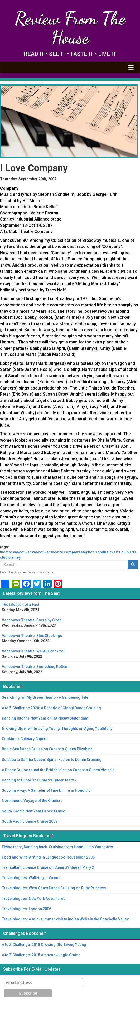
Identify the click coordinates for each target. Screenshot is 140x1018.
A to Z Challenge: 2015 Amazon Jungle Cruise (41, 955)
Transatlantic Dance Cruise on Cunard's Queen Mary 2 (48, 867)
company (72, 552)
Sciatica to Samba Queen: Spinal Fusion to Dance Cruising (52, 759)
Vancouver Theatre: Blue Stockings (32, 635)
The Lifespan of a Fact (20, 604)
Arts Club (121, 552)
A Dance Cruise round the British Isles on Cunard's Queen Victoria (58, 770)
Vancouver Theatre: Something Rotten (34, 667)
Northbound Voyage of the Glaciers (32, 801)
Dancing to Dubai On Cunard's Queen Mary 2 (39, 780)
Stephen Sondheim (97, 552)
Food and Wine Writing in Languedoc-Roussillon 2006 (48, 857)
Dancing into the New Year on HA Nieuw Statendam (45, 718)
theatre (6, 552)
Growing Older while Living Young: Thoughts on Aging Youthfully (57, 728)
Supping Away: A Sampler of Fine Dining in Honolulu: (47, 790)
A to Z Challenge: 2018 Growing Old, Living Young (44, 944)
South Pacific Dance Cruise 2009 (29, 821)
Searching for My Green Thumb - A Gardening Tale (45, 697)
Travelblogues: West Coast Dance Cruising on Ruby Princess (54, 888)
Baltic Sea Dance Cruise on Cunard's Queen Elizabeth (47, 749)
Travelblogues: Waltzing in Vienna (31, 878)
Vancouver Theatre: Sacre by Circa (31, 620)
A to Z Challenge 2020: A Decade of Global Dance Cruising (51, 708)
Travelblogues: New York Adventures (33, 898)
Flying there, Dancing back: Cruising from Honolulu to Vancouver (57, 847)
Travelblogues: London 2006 (26, 909)
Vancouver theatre (47, 552)
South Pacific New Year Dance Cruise (33, 811)
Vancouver (22, 552)
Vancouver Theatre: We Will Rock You (34, 651)
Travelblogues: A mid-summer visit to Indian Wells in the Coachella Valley (65, 919)
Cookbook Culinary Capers (25, 739)
